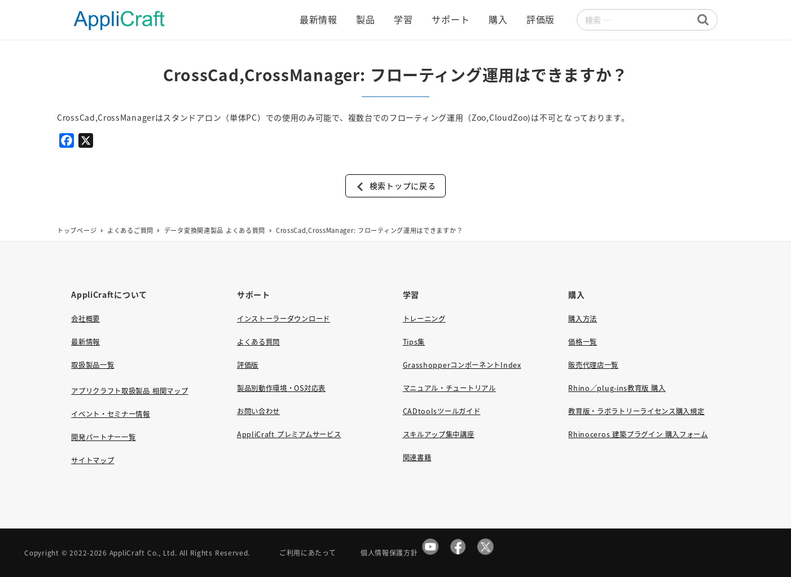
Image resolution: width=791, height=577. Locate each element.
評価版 (247, 365)
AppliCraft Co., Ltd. (143, 552)
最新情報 (85, 342)
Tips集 (414, 342)
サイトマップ (92, 460)
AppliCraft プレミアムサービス (289, 434)
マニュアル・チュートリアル (449, 388)
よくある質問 (258, 342)
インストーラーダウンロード (283, 319)
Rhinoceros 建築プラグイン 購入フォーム (637, 434)
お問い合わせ (258, 411)
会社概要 (85, 319)
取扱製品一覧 (92, 365)
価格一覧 (582, 342)
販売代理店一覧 (593, 365)
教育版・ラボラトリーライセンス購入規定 (636, 411)
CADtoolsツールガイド (442, 411)
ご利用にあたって (307, 552)
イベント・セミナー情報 (110, 414)
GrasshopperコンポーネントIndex (462, 365)
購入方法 (582, 319)
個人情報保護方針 (389, 552)
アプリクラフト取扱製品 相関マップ (129, 391)
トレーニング (424, 319)
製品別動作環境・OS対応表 (281, 388)
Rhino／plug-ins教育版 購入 (616, 388)
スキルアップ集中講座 (438, 434)
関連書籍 (417, 457)
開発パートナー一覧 (103, 437)
